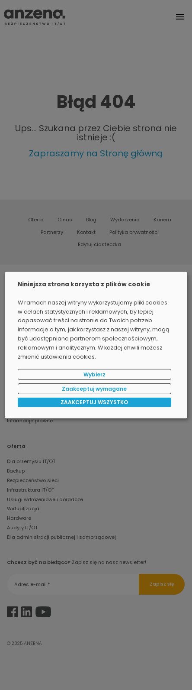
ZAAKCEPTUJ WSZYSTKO (94, 402)
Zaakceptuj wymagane (94, 388)
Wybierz (94, 374)
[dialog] (96, 345)
